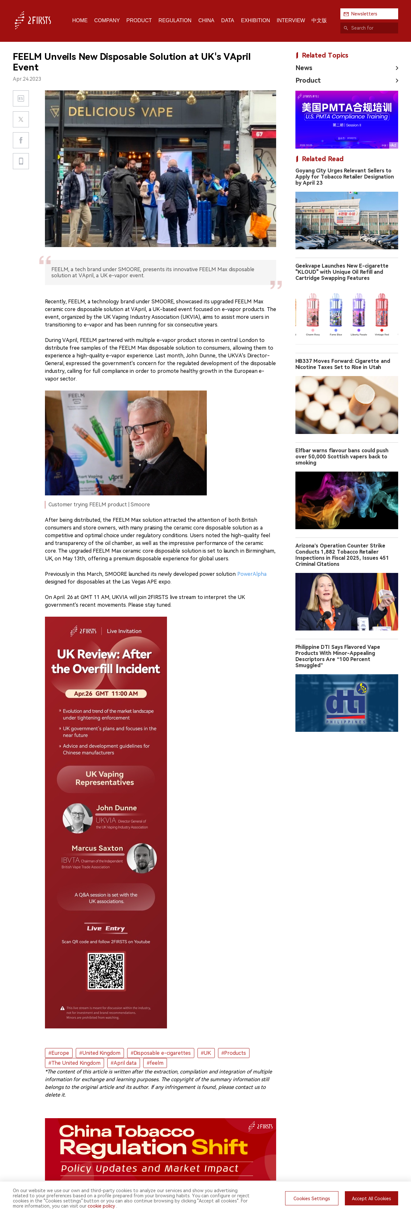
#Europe (58, 1053)
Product (308, 80)
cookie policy (101, 1206)
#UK (206, 1053)
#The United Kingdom (74, 1063)
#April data (123, 1063)
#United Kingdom (99, 1053)
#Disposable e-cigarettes (160, 1053)
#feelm (155, 1063)
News (303, 68)
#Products (234, 1053)
